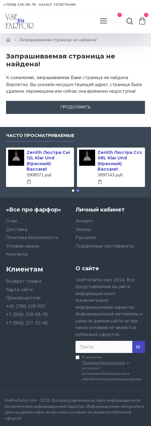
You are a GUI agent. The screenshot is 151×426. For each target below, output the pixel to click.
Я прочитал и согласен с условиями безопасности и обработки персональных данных (109, 368)
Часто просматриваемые (40, 135)
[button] (73, 190)
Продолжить (75, 107)
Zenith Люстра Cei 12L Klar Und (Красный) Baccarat (48, 161)
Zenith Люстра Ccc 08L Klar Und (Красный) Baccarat (120, 161)
